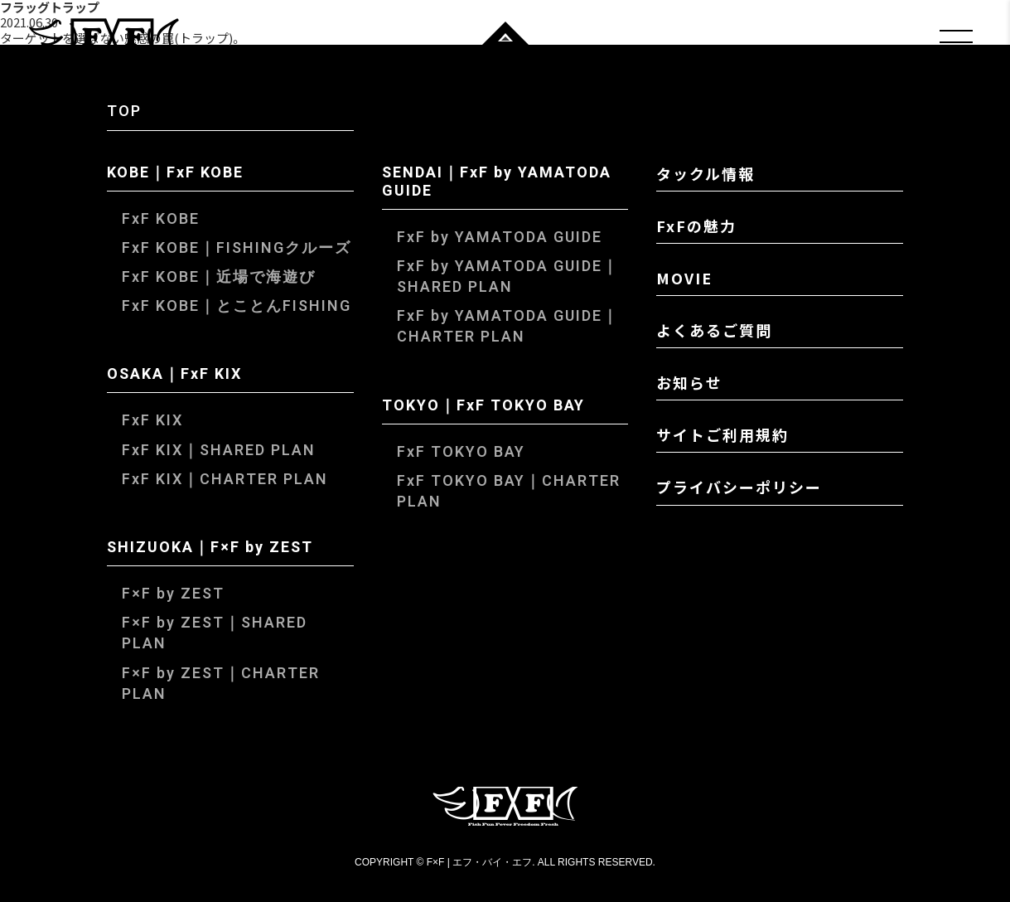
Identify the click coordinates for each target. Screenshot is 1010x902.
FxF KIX (152, 421)
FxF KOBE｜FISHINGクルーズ (236, 248)
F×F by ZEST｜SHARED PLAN (214, 633)
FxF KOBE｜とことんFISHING (236, 306)
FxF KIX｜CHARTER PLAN (225, 479)
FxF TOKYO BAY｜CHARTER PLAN (509, 491)
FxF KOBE (161, 219)
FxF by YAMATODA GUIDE (499, 237)
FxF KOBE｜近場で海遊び (219, 277)
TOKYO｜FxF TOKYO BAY (483, 407)
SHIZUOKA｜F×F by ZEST (210, 549)
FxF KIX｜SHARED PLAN (219, 450)
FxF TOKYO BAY (461, 452)
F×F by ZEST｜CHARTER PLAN (221, 684)
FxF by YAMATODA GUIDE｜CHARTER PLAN (508, 326)
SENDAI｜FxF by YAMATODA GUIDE (496, 183)
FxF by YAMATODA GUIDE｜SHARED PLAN (508, 276)
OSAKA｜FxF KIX (174, 376)
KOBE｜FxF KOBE (175, 174)
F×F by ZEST (173, 594)
